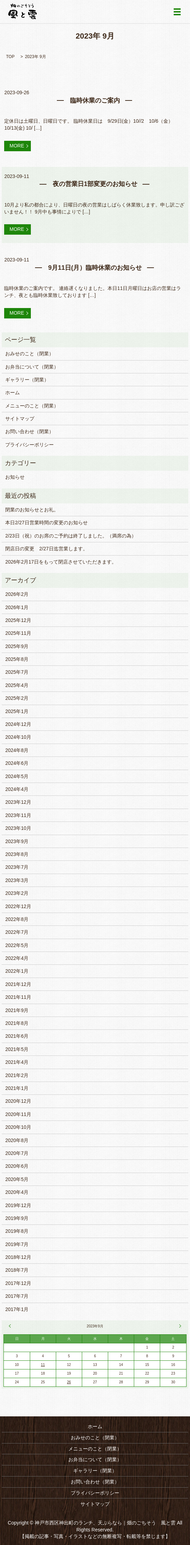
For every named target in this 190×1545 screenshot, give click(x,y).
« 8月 (11, 1326)
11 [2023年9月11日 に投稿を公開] (43, 1365)
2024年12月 (18, 724)
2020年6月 (16, 1166)
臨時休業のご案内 (95, 100)
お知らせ (15, 477)
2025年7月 (16, 672)
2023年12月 (18, 802)
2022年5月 (16, 945)
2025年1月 (16, 711)
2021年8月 (16, 1023)
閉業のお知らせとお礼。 (32, 509)
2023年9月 (16, 841)
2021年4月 (16, 1062)
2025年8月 (16, 659)
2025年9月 (16, 646)
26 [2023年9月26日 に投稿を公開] (69, 1382)
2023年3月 (16, 880)
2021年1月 (16, 1088)
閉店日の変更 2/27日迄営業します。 (46, 548)
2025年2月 (16, 698)
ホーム (12, 392)
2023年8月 (16, 854)
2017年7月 (16, 1296)
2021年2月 (16, 1075)
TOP (10, 56)
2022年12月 (18, 906)
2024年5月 (16, 776)
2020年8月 (16, 1140)
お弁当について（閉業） (32, 367)
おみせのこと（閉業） (29, 353)
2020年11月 (18, 1114)
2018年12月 (18, 1257)
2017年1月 (16, 1309)
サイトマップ (19, 418)
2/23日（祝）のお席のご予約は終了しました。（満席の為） (70, 536)
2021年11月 (18, 997)
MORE (16, 145)
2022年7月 (16, 932)
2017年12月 (18, 1283)
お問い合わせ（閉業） (29, 431)
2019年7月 (16, 1244)
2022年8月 (16, 919)
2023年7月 (16, 867)
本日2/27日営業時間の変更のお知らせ (46, 522)
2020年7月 (16, 1153)
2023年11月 (18, 815)
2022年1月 (16, 971)
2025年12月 (18, 620)
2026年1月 (16, 607)
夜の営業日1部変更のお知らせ (95, 183)
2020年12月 (18, 1101)
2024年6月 (16, 763)
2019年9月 (16, 1218)
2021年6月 (16, 1036)
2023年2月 (16, 893)
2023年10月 (18, 828)
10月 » (179, 1326)
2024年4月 (16, 789)
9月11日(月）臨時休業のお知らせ (95, 267)
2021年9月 (16, 1010)
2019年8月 (16, 1231)
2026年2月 (16, 594)
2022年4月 (16, 958)
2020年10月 (18, 1127)
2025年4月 (16, 685)
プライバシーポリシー (29, 444)
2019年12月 (18, 1205)
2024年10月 (18, 737)
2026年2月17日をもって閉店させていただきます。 (60, 562)
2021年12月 (18, 984)
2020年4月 (16, 1192)
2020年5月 (16, 1179)
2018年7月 (16, 1270)
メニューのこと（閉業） (32, 406)
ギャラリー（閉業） (27, 379)
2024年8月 (16, 750)
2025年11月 (18, 633)
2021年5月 (16, 1049)
